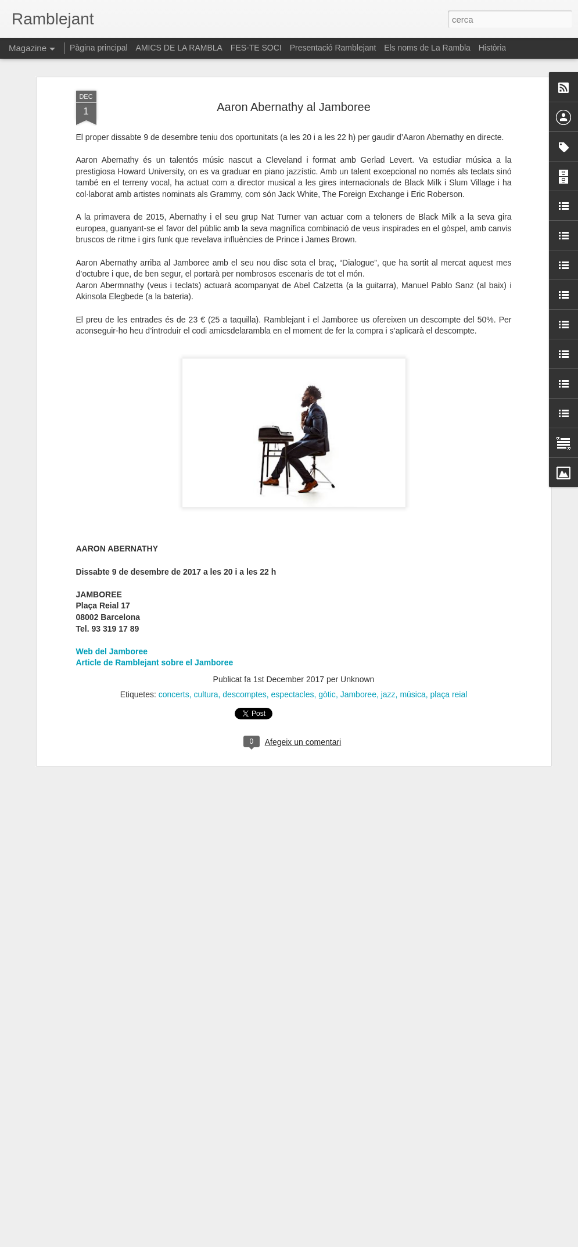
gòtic (327, 686)
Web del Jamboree (112, 643)
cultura (206, 686)
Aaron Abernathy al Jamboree (294, 98)
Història (492, 47)
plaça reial (449, 686)
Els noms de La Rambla (427, 47)
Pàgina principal (99, 47)
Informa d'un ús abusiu (388, 1240)
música (412, 686)
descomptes (244, 686)
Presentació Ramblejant (333, 47)
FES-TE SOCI (256, 47)
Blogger (340, 1240)
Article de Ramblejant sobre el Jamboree (155, 655)
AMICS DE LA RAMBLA (179, 47)
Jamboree (358, 686)
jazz (388, 686)
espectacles (292, 686)
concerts (174, 686)
